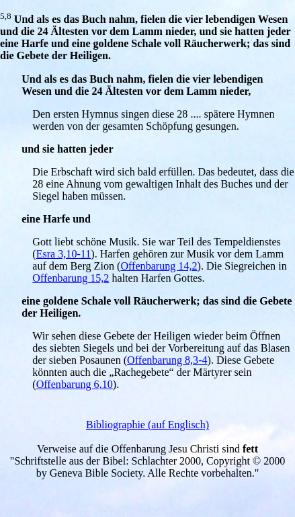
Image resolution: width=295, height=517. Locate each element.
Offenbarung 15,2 (70, 278)
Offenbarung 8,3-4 (167, 360)
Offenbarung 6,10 (74, 384)
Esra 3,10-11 (63, 254)
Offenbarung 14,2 (158, 266)
